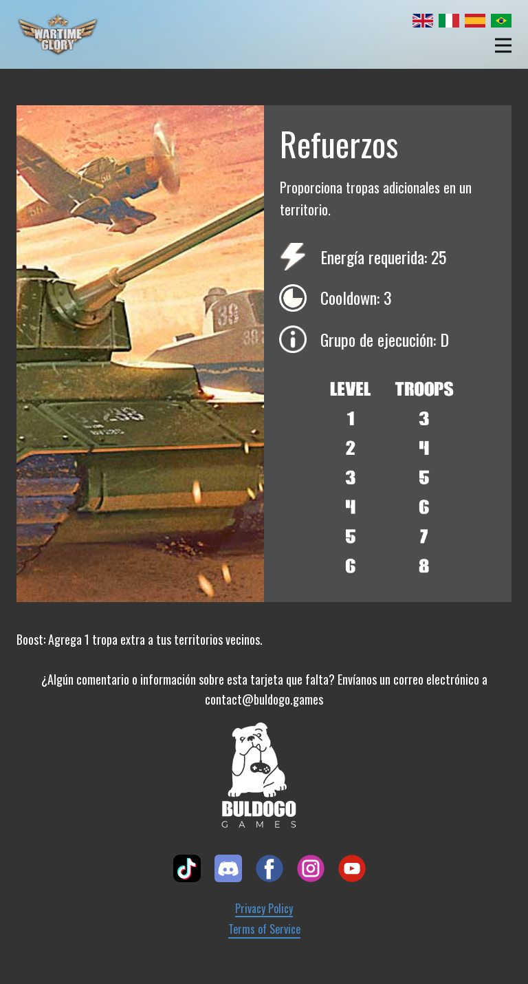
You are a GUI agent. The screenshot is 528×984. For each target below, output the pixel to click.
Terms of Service (264, 929)
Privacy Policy (264, 909)
